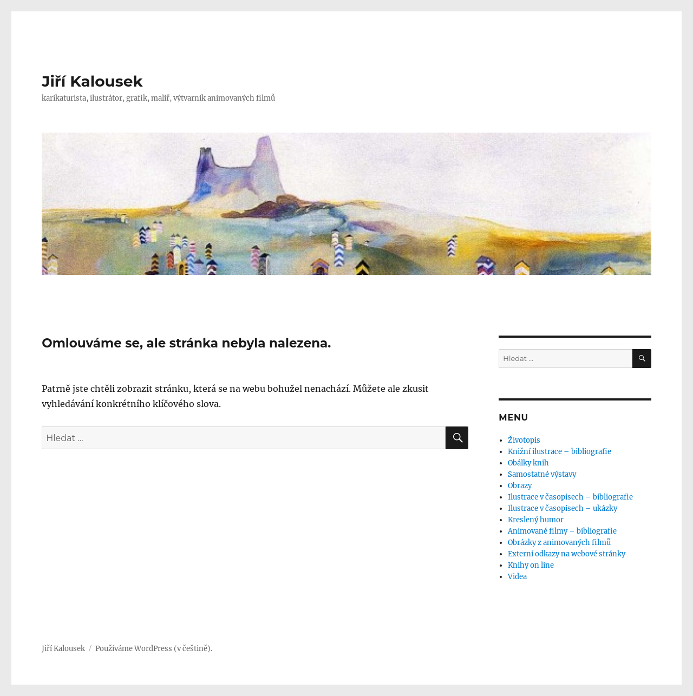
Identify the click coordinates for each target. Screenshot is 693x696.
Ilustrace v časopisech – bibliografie (570, 497)
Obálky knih (528, 463)
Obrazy (520, 485)
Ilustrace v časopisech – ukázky (562, 508)
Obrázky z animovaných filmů (559, 542)
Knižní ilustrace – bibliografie (559, 451)
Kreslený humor (536, 519)
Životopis (524, 440)
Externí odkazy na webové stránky (566, 554)
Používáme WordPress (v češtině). (153, 648)
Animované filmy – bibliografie (562, 531)
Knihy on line (531, 565)
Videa (517, 576)
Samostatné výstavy (542, 474)
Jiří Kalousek (92, 81)
